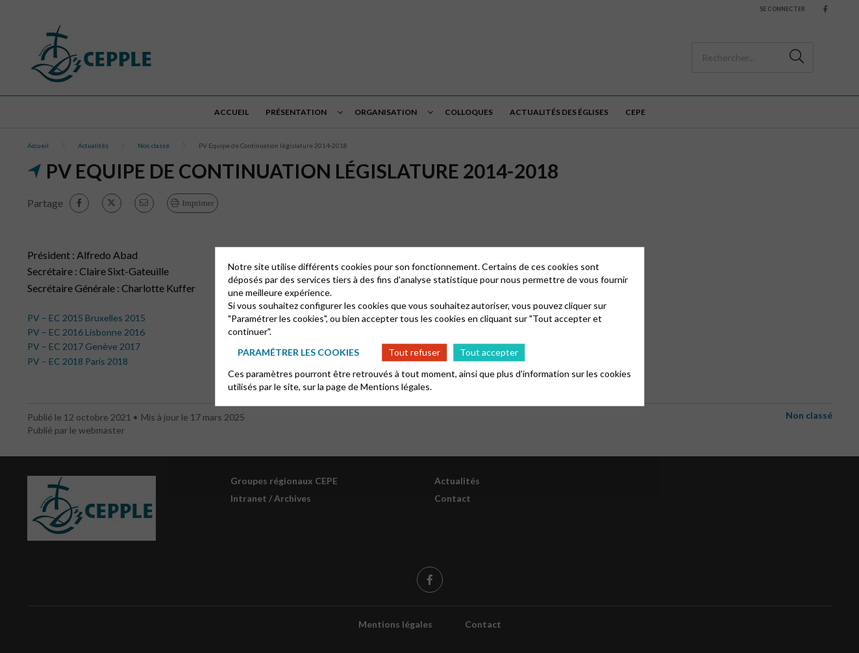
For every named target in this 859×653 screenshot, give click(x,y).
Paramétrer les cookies (298, 352)
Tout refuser (414, 352)
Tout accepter (489, 352)
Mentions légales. (396, 385)
